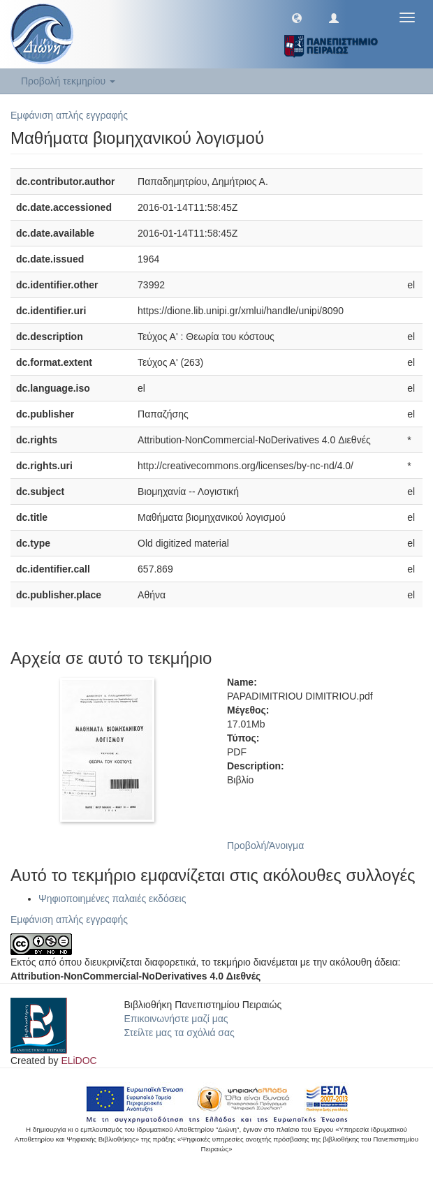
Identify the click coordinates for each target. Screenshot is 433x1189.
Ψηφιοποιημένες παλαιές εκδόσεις (112, 898)
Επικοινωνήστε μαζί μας (176, 1018)
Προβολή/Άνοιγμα (265, 845)
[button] (296, 17)
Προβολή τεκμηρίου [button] (68, 81)
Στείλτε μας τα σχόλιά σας (179, 1032)
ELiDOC (78, 1060)
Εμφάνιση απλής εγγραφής (69, 115)
